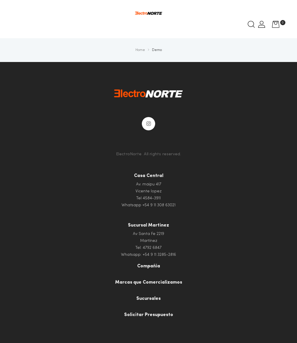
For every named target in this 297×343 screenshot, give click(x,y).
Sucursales (148, 298)
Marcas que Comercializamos (148, 282)
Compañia (148, 266)
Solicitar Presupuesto (148, 315)
